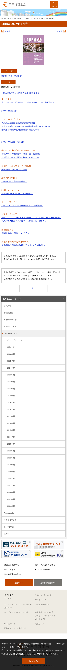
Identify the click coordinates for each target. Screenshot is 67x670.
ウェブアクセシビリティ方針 (16, 612)
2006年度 (11, 492)
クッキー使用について (19, 650)
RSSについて (9, 624)
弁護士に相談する (11, 565)
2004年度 (11, 506)
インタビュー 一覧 (14, 340)
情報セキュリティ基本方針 (15, 628)
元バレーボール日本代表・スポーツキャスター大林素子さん (28, 102)
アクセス (8, 598)
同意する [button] (33, 661)
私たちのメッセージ (12, 299)
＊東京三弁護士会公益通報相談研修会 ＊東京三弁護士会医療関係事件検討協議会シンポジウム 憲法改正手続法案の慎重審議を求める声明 (26, 126)
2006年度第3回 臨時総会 (13, 142)
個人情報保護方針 (42, 604)
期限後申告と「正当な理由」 (14, 181)
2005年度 (11, 499)
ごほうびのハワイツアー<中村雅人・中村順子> (22, 205)
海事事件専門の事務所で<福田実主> (17, 193)
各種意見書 (8, 313)
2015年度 (11, 430)
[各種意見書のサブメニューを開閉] (61, 313)
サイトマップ (40, 600)
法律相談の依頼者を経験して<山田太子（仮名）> (23, 245)
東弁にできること (11, 569)
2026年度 (11, 354)
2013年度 (11, 444)
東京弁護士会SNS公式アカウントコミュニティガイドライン (45, 615)
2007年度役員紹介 (9, 111)
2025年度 (11, 361)
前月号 (7, 31)
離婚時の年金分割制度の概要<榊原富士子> (22, 93)
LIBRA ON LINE (10, 333)
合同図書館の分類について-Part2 (15, 233)
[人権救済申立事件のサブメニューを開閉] (61, 319)
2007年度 (11, 485)
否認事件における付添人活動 (14, 169)
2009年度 (11, 472)
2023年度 (11, 375)
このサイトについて (43, 595)
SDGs (6, 534)
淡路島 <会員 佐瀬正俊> (11, 76)
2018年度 (11, 409)
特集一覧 (11, 347)
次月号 (59, 31)
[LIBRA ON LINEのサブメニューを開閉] (61, 333)
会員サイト (18, 583)
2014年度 (11, 437)
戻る (33, 288)
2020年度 (11, 396)
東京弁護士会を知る (12, 574)
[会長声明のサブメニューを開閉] (61, 306)
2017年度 (11, 416)
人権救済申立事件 (11, 320)
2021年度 (11, 389)
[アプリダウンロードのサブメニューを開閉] (61, 520)
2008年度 (11, 478)
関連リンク (39, 624)
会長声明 (7, 306)
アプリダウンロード (12, 520)
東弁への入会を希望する (45, 565)
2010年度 (11, 465)
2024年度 (11, 368)
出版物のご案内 (10, 326)
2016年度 (11, 423)
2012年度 (11, 451)
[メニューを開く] (62, 4)
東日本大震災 (9, 527)
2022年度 (11, 382)
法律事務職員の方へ (48, 583)
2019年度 (11, 402)
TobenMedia (9, 513)
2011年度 (11, 458)
